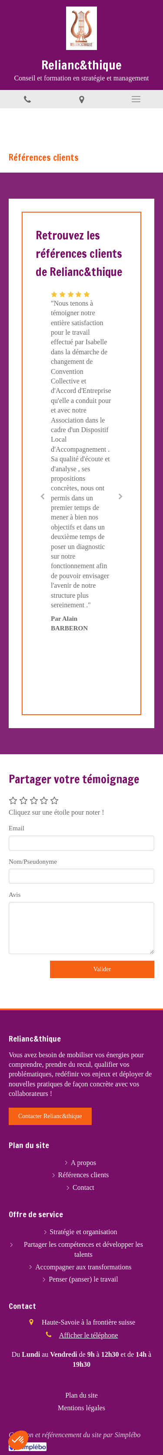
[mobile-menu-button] (136, 99)
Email (16, 828)
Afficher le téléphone (88, 1335)
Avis (14, 894)
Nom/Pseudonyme (33, 861)
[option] (81, 461)
